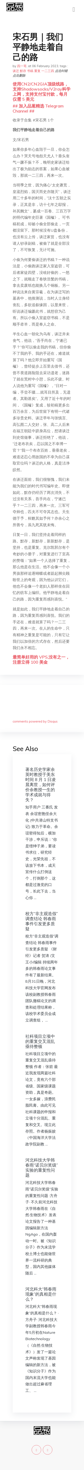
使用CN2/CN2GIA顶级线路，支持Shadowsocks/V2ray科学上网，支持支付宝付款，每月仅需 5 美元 (41, 91)
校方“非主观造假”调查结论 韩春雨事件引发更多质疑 (41, 921)
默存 (23, 71)
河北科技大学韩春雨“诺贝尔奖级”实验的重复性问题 (41, 1167)
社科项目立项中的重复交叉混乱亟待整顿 (40, 1041)
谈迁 (16, 71)
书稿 (30, 71)
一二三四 (47, 71)
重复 (37, 71)
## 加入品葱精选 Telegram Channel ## (38, 108)
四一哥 (22, 66)
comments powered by (35, 721)
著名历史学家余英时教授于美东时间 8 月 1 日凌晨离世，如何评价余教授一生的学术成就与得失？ (40, 784)
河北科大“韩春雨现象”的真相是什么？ (40, 1294)
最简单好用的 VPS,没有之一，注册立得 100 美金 (41, 659)
